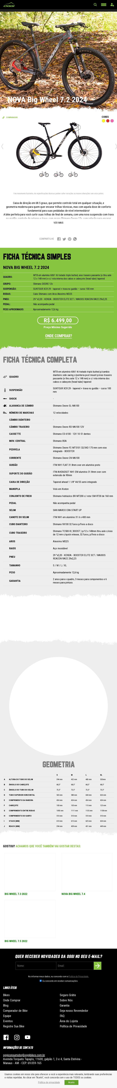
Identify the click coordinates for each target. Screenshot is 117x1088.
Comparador (11, 117)
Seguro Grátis (68, 995)
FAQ (62, 1016)
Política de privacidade (49, 1082)
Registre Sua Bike (13, 1026)
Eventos (8, 1021)
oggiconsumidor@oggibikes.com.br (24, 1055)
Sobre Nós (66, 1000)
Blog (5, 1005)
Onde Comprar (11, 1000)
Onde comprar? (58, 336)
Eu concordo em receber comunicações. (60, 981)
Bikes (6, 995)
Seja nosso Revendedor (74, 1011)
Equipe (7, 1016)
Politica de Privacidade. (79, 976)
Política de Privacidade (73, 1026)
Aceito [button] (71, 1082)
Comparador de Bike (15, 1011)
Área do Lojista (69, 1021)
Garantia (64, 1005)
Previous (2, 146)
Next (116, 146)
